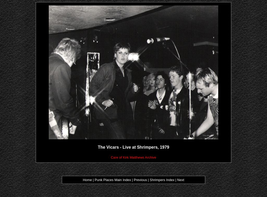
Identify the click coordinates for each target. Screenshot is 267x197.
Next (180, 180)
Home (87, 180)
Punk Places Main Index (113, 180)
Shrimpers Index (162, 180)
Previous (141, 180)
